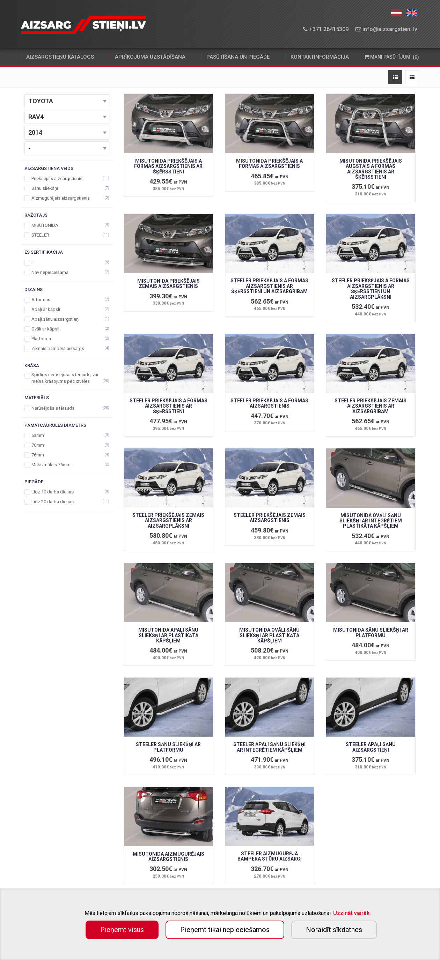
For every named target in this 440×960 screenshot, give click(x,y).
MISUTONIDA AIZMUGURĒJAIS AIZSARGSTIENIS (168, 856)
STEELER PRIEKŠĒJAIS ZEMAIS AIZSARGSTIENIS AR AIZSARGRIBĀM (370, 406)
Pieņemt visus (122, 929)
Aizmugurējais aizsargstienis (66, 198)
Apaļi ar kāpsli (66, 309)
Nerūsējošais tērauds (66, 408)
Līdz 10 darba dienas (66, 492)
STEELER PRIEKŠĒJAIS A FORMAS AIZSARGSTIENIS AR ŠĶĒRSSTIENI (168, 406)
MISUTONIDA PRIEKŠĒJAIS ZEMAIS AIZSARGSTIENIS (168, 283)
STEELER (66, 235)
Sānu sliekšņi (66, 188)
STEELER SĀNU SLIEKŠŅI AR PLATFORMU (168, 747)
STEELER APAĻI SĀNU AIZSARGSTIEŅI (371, 747)
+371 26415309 (326, 29)
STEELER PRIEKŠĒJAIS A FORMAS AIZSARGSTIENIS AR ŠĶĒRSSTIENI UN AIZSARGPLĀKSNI (371, 288)
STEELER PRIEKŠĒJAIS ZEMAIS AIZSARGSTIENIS (270, 517)
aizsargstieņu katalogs (60, 57)
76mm (66, 455)
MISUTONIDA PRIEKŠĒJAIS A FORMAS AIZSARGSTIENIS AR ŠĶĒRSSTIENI (168, 166)
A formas (66, 300)
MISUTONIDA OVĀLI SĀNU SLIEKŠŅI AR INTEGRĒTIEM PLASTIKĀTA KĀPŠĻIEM (370, 521)
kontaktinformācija (320, 57)
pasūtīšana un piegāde (238, 57)
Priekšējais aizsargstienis (66, 178)
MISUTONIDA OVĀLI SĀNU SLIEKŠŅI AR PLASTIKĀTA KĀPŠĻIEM (269, 635)
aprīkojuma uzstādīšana (150, 57)
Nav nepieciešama (66, 272)
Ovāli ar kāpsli (66, 329)
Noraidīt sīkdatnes (334, 929)
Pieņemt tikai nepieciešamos (225, 929)
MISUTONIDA (66, 225)
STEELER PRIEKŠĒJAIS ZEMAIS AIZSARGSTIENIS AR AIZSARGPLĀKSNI (168, 520)
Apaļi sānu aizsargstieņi (66, 319)
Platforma (66, 339)
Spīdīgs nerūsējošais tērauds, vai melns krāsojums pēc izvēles (66, 378)
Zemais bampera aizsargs (66, 348)
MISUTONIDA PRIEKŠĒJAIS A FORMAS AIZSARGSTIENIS (269, 163)
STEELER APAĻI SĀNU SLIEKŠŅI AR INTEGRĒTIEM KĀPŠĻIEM (269, 747)
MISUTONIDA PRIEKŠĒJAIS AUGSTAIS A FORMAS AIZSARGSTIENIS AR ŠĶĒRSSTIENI (370, 169)
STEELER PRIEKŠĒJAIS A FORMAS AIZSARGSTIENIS (269, 403)
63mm (66, 435)
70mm (66, 445)
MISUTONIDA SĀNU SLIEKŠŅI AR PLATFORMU (370, 632)
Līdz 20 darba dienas (66, 502)
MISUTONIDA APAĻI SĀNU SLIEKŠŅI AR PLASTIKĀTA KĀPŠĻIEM (168, 635)
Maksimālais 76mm (66, 465)
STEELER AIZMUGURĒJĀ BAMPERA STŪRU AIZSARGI (269, 856)
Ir (66, 263)
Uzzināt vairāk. (352, 913)
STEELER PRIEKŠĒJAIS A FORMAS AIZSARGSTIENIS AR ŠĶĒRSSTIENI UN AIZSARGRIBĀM (269, 286)
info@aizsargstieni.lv (386, 29)
